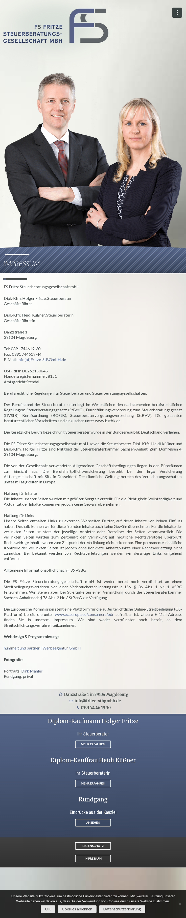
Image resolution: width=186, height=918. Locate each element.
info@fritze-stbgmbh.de (98, 701)
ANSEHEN (93, 822)
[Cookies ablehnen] (179, 903)
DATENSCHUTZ (93, 846)
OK (48, 909)
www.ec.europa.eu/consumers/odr (84, 614)
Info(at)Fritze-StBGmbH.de (41, 359)
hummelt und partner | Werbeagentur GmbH (42, 647)
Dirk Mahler (31, 670)
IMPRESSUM (93, 858)
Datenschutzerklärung (122, 909)
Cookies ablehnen (77, 909)
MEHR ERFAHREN (93, 744)
